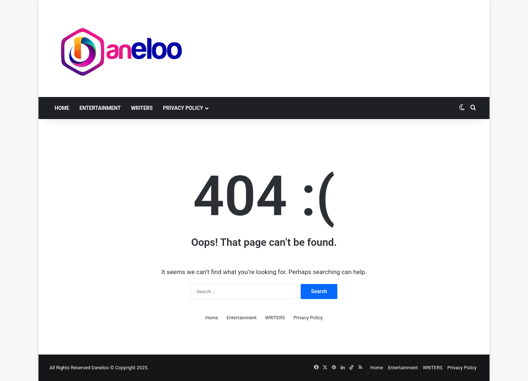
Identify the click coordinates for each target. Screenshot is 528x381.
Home (62, 108)
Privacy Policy (183, 108)
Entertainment (100, 108)
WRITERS (142, 108)
